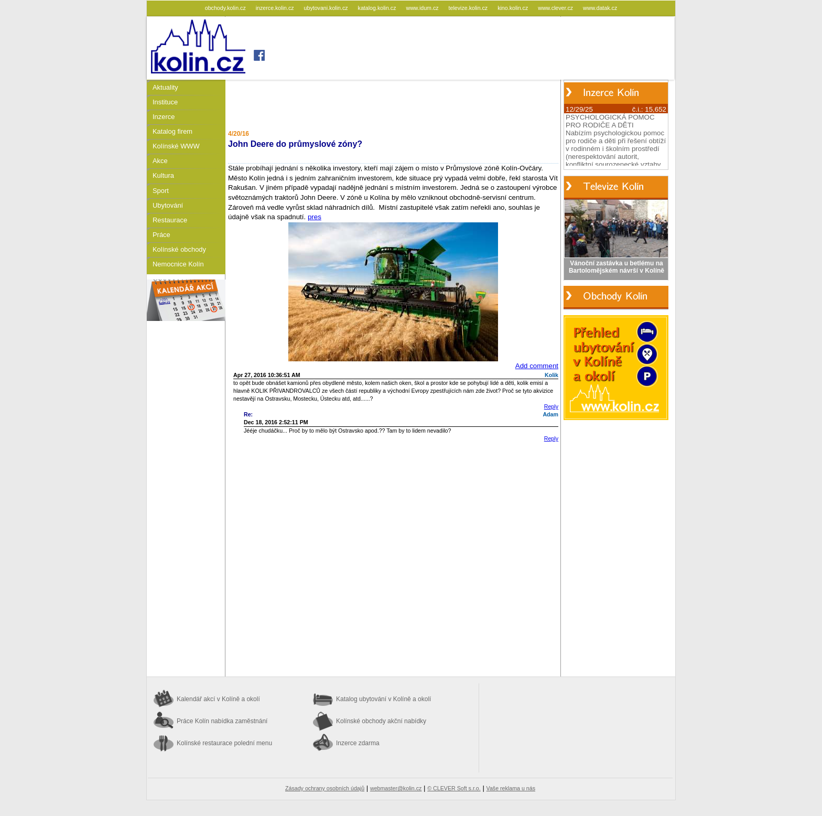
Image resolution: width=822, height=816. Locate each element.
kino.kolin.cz (513, 8)
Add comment (536, 366)
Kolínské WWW (176, 146)
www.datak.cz (600, 8)
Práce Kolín (222, 721)
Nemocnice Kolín (178, 264)
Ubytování (168, 205)
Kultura (163, 175)
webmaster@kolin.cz (395, 788)
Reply (551, 406)
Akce (160, 161)
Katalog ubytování (383, 699)
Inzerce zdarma (358, 743)
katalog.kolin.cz (378, 8)
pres (314, 217)
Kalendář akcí (218, 699)
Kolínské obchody (179, 249)
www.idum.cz (423, 8)
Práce (161, 235)
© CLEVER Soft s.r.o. (453, 788)
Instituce (165, 102)
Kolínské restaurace (224, 743)
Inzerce (164, 117)
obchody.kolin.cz (226, 8)
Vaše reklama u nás (510, 788)
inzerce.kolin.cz (276, 8)
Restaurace (170, 220)
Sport (161, 191)
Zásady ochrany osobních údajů (324, 788)
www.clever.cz (556, 8)
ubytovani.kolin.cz (327, 8)
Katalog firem (172, 131)
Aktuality (165, 87)
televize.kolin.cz (469, 8)
